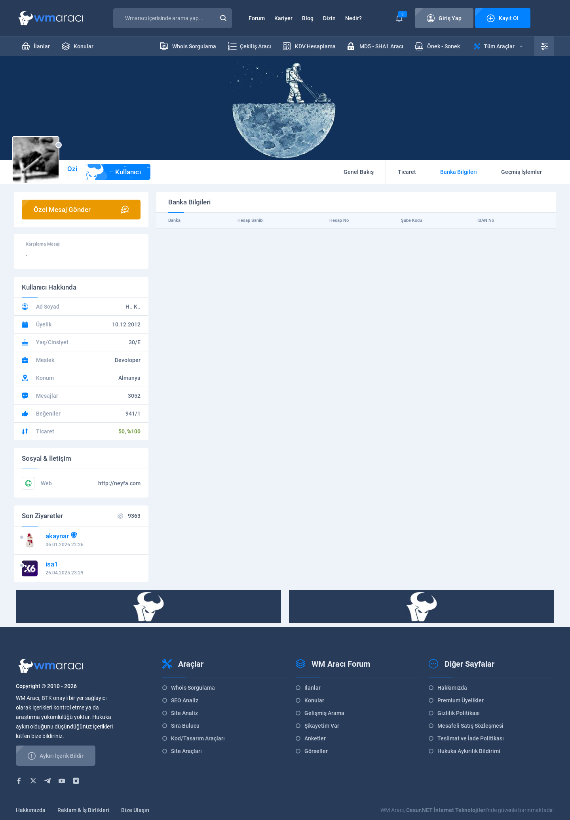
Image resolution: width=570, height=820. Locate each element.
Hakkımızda (452, 688)
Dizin (329, 18)
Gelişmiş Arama (324, 713)
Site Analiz (184, 713)
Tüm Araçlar (498, 46)
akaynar (57, 536)
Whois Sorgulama (193, 688)
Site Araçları (186, 751)
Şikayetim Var (321, 726)
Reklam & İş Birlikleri (83, 810)
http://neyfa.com (119, 483)
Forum (257, 18)
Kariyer (283, 18)
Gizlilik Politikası (458, 713)
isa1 (52, 564)
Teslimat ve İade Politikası (470, 738)
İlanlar (312, 688)
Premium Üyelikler (460, 700)
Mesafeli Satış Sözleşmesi (470, 726)
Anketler (315, 738)
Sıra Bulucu (185, 726)
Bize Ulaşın (135, 810)
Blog (308, 18)
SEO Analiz (184, 700)
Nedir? (353, 18)
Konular (314, 700)
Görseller (316, 751)
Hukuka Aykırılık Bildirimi (468, 751)
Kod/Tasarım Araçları (198, 738)
